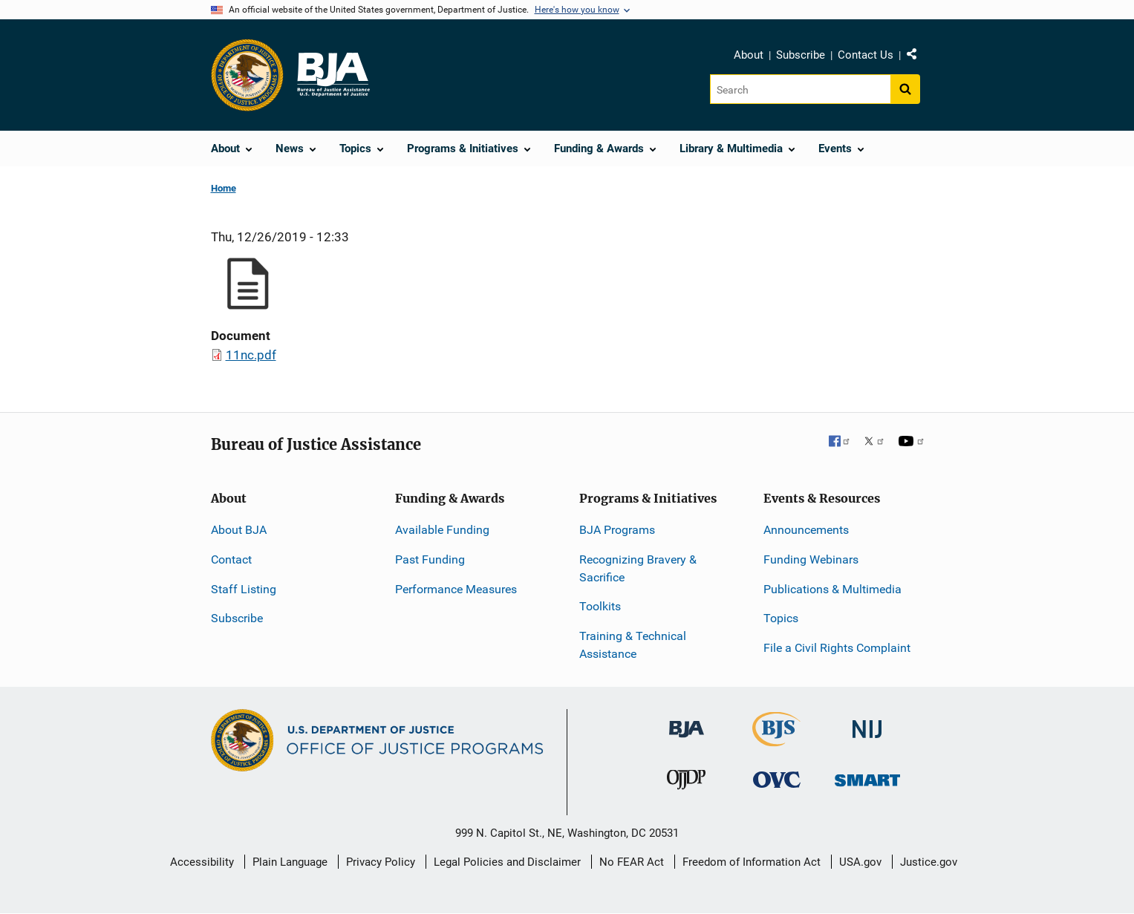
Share (917, 57)
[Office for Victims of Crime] (777, 779)
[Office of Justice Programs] (247, 75)
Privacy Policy (380, 862)
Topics (780, 618)
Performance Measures (456, 589)
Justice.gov (928, 862)
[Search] (800, 89)
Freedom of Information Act (751, 862)
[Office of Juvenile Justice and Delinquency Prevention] (686, 783)
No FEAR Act (631, 862)
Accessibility (202, 862)
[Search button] (905, 89)
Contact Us (865, 55)
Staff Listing (243, 589)
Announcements (806, 530)
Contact (231, 559)
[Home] (333, 74)
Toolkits (600, 606)
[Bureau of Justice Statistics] (776, 740)
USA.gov (860, 862)
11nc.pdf (251, 354)
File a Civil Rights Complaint (836, 648)
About (748, 55)
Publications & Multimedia (832, 589)
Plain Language (290, 862)
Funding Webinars (810, 559)
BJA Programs (617, 530)
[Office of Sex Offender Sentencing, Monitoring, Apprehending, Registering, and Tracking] (867, 776)
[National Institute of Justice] (867, 723)
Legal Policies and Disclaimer (507, 862)
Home (223, 188)
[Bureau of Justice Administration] (686, 722)
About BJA (239, 530)
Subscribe (800, 55)
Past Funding (430, 559)
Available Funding (442, 530)
